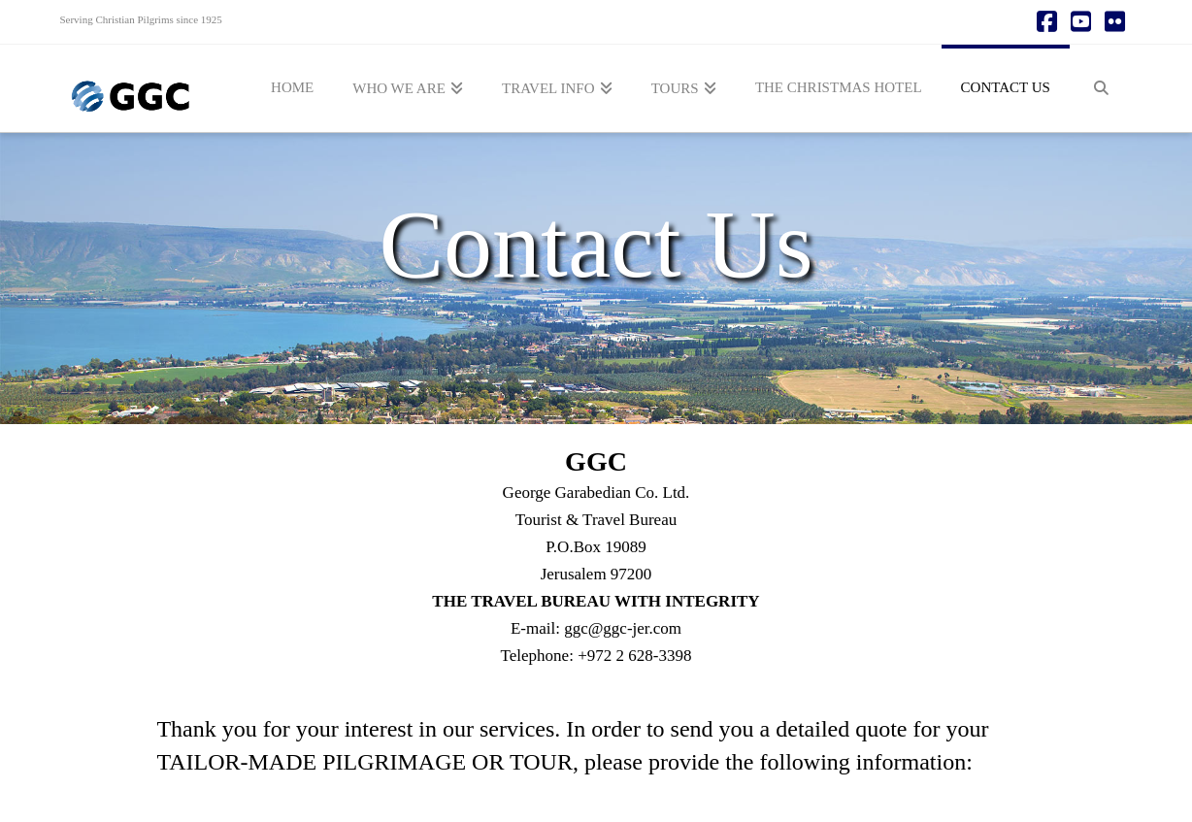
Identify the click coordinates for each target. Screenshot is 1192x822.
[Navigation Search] (1101, 88)
